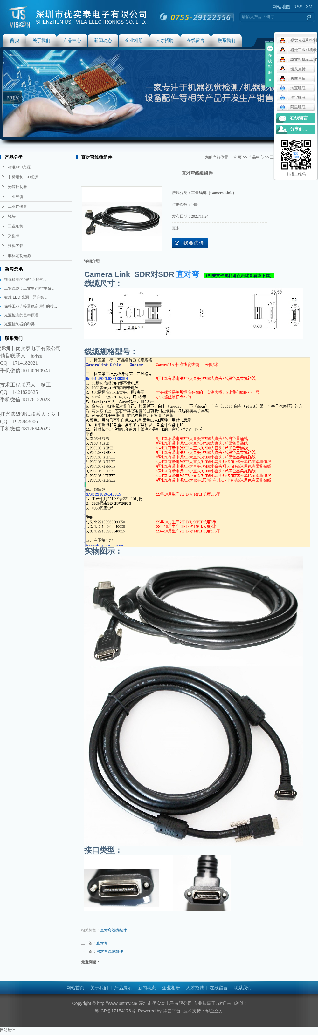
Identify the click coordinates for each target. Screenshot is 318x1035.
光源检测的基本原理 (21, 315)
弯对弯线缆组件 (109, 951)
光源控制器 (17, 187)
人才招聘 (165, 40)
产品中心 (72, 40)
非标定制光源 (19, 256)
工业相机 (15, 226)
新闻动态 (103, 40)
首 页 (237, 157)
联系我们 (226, 40)
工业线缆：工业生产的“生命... (29, 288)
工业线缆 (15, 196)
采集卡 (13, 236)
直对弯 (102, 943)
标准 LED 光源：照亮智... (25, 297)
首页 (15, 40)
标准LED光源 (19, 167)
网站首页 (75, 987)
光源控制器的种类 (19, 324)
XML (310, 6)
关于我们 (41, 40)
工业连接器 (17, 206)
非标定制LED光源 (23, 177)
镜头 (12, 216)
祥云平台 (172, 1010)
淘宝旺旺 (293, 88)
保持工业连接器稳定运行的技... (30, 306)
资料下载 (15, 246)
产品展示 (123, 987)
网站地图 (281, 6)
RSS (298, 6)
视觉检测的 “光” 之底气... (25, 279)
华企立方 (214, 1010)
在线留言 (195, 40)
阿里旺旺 (293, 107)
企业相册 (134, 40)
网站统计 (7, 1030)
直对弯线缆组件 (113, 930)
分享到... (298, 129)
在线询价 (190, 243)
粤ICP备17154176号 (115, 1010)
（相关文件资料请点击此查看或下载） (239, 275)
